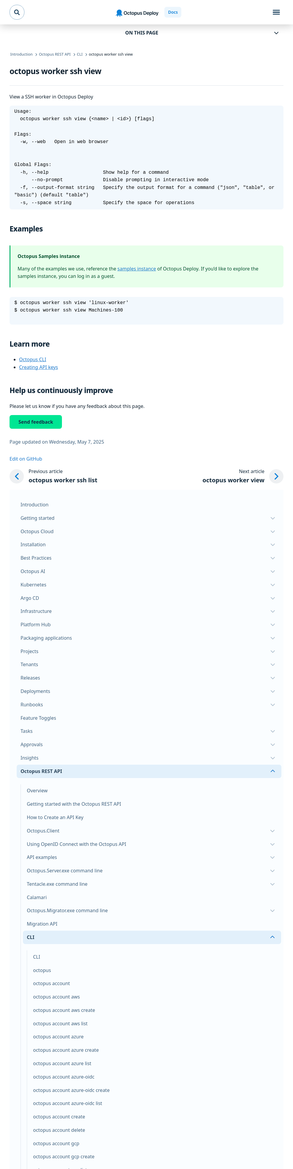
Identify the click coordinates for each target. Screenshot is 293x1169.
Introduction (35, 504)
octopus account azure (58, 1036)
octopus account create (59, 1116)
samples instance (136, 268)
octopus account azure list (62, 1063)
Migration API (42, 924)
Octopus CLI (32, 359)
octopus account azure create (66, 1050)
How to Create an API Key (55, 817)
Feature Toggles (38, 718)
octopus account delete (59, 1130)
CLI (36, 957)
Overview (37, 790)
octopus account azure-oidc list (67, 1103)
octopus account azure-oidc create (71, 1090)
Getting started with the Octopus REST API (74, 804)
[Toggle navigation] (276, 12)
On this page (141, 32)
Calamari (37, 897)
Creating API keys (38, 367)
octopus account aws (56, 996)
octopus (42, 970)
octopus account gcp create (63, 1156)
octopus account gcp (56, 1143)
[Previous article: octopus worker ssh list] (53, 476)
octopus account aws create (64, 1010)
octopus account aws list (60, 1023)
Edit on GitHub (26, 459)
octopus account (51, 983)
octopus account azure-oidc (63, 1076)
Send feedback (35, 422)
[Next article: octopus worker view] (242, 476)
